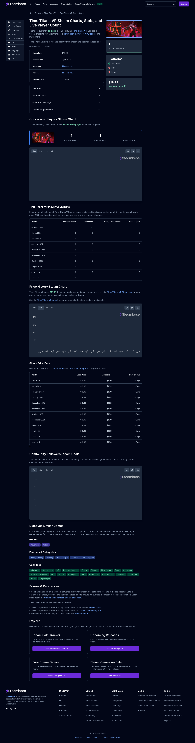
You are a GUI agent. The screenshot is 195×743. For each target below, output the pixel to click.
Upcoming (54, 4)
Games (38, 13)
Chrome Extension (172, 695)
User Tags (116, 705)
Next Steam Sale (171, 710)
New (45, 4)
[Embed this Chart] (127, 151)
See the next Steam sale (56, 648)
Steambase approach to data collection (62, 597)
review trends (89, 34)
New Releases (92, 710)
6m (40, 307)
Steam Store (94, 607)
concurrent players (73, 34)
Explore (184, 4)
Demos (62, 705)
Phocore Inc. (67, 66)
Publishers (116, 715)
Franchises (117, 720)
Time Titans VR (80, 31)
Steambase (10, 696)
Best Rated (90, 695)
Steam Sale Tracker (147, 695)
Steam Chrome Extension (85, 4)
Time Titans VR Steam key (119, 292)
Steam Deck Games (94, 720)
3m (40, 151)
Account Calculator (173, 715)
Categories (117, 700)
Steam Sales (66, 4)
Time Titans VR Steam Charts (72, 13)
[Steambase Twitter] (15, 709)
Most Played (35, 4)
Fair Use (96, 738)
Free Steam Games (146, 705)
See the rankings (114, 648)
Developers (117, 710)
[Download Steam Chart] (138, 151)
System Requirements (66, 109)
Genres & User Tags (66, 102)
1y (47, 151)
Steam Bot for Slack (173, 705)
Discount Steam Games (149, 700)
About (104, 738)
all (52, 151)
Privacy (78, 738)
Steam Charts (65, 715)
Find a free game (56, 676)
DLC (61, 700)
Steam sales (58, 368)
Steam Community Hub (90, 610)
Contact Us (115, 738)
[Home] (30, 13)
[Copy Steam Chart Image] (133, 151)
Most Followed (92, 705)
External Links (66, 95)
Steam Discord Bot (172, 700)
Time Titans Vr (50, 13)
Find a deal (115, 676)
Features (66, 88)
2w (34, 151)
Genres (115, 695)
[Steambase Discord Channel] (7, 709)
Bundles (63, 710)
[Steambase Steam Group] (11, 709)
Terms (87, 738)
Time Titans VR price (47, 300)
